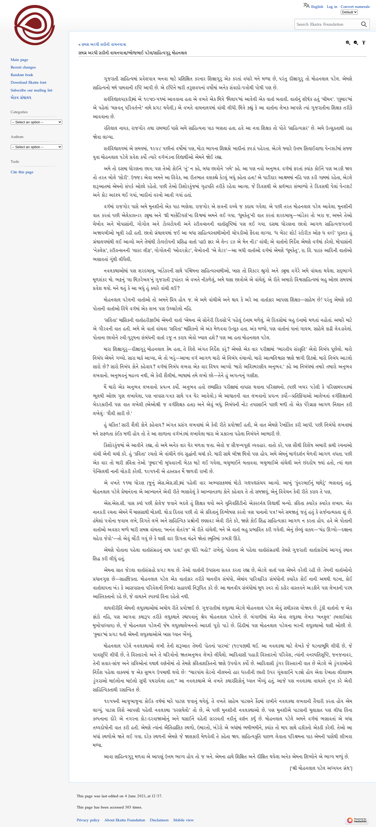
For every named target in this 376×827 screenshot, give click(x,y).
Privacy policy (88, 820)
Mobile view (183, 820)
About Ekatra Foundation (124, 820)
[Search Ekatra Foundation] (332, 24)
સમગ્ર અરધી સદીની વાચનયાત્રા (104, 44)
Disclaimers (159, 820)
